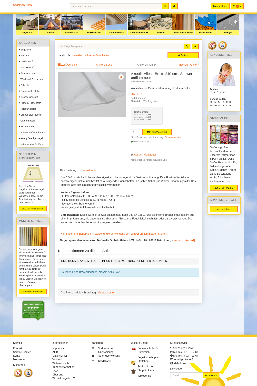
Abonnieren (211, 375)
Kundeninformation (63, 367)
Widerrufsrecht (60, 363)
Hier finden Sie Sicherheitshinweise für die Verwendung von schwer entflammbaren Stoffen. (114, 233)
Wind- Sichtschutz (138, 32)
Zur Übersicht (69, 64)
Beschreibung (68, 170)
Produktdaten (88, 170)
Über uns (57, 374)
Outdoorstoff (71, 32)
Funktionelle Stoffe (183, 32)
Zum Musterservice (32, 291)
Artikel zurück (104, 64)
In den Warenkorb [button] (157, 132)
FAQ (55, 370)
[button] (237, 6)
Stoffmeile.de (145, 366)
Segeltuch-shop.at (148, 357)
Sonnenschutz (116, 32)
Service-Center (22, 352)
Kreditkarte (104, 361)
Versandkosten (173, 137)
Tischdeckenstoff (28, 97)
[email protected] (184, 240)
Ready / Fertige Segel (31, 138)
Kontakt (17, 348)
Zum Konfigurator (32, 208)
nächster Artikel (188, 64)
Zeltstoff (49, 32)
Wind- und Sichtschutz (31, 79)
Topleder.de (144, 375)
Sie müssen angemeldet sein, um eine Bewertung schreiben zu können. (115, 261)
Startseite (77, 55)
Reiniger (228, 32)
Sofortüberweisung (109, 355)
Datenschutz (59, 355)
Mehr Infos (180, 363)
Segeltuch (27, 32)
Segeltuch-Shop (22, 5)
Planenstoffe (205, 32)
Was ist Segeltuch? (63, 378)
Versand (57, 359)
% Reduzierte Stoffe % (31, 144)
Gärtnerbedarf (27, 120)
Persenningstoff (27, 109)
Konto (16, 355)
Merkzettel (19, 359)
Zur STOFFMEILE (224, 187)
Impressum (58, 348)
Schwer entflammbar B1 (32, 132)
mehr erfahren (224, 209)
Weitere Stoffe (27, 126)
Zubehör (161, 32)
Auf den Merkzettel (145, 154)
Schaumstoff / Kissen (30, 114)
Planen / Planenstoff (30, 103)
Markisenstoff (94, 32)
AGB (55, 352)
